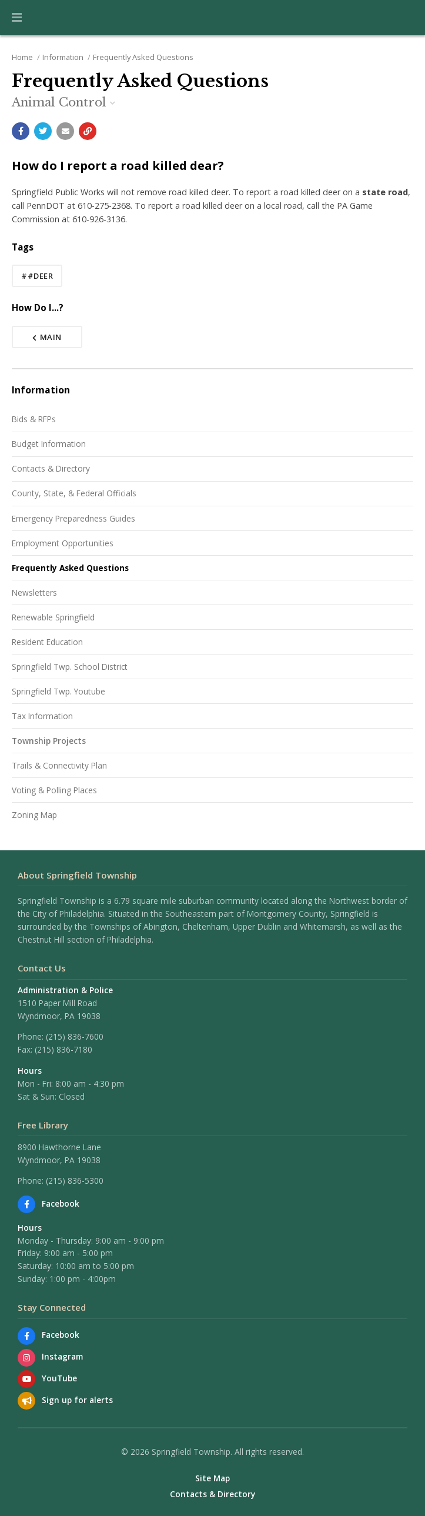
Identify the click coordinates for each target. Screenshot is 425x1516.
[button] (17, 17)
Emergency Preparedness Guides (73, 518)
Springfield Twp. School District (70, 666)
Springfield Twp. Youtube (58, 691)
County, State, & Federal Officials (74, 493)
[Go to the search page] (406, 18)
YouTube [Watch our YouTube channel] (59, 1378)
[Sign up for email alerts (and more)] (26, 1401)
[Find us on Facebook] (26, 1204)
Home (22, 57)
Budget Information (49, 443)
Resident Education (47, 641)
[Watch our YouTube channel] (26, 1379)
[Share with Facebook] (20, 131)
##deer (37, 276)
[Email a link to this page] (65, 131)
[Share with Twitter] (43, 131)
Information (62, 57)
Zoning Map (34, 814)
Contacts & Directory (51, 468)
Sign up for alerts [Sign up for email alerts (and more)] (77, 1399)
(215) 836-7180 (63, 1049)
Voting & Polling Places (54, 790)
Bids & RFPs (34, 419)
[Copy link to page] (87, 131)
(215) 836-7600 (74, 1036)
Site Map (212, 1478)
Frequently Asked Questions (143, 57)
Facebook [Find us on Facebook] (60, 1203)
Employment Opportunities (62, 543)
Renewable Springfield (53, 617)
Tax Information (42, 716)
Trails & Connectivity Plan (59, 765)
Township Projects (49, 740)
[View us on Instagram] (26, 1358)
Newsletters (34, 592)
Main (47, 337)
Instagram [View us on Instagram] (62, 1356)
